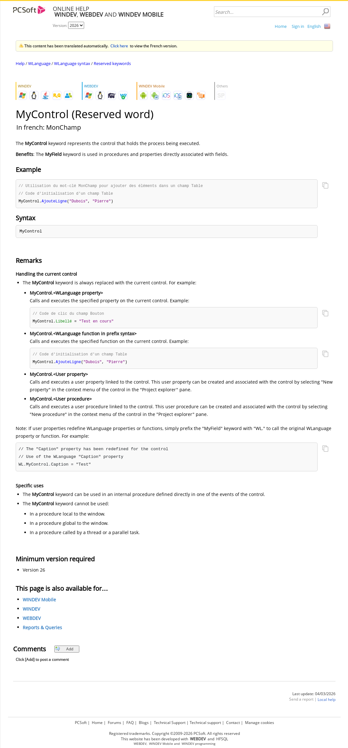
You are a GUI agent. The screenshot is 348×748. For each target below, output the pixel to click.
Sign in (298, 26)
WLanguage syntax (72, 63)
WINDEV (31, 611)
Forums (114, 722)
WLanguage (39, 63)
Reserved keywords (112, 63)
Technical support (205, 722)
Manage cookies (259, 722)
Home (281, 26)
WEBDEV (32, 620)
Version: (60, 25)
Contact (233, 722)
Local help (327, 701)
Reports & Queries (42, 630)
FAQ (130, 722)
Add (64, 651)
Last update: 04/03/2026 (314, 696)
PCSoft (81, 722)
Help (20, 63)
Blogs (144, 722)
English (314, 26)
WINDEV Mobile (39, 602)
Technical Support (170, 722)
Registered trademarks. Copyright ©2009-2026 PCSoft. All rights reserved (174, 733)
